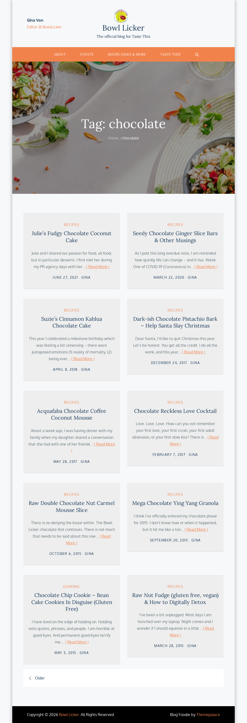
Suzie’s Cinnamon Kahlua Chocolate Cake (71, 322)
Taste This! (170, 54)
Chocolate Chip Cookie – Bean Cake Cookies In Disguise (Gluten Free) (71, 602)
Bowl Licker (123, 28)
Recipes (71, 225)
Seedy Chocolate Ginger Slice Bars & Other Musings (175, 237)
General (71, 587)
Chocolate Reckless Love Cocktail (175, 411)
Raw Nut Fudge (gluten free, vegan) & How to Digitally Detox (175, 598)
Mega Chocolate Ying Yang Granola (175, 503)
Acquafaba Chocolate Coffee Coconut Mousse (71, 414)
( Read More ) (98, 266)
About (60, 54)
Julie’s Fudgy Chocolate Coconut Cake (71, 237)
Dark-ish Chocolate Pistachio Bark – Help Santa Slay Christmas (175, 322)
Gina (86, 277)
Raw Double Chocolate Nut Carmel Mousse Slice (72, 506)
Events (86, 54)
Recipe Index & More (127, 54)
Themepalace (208, 714)
